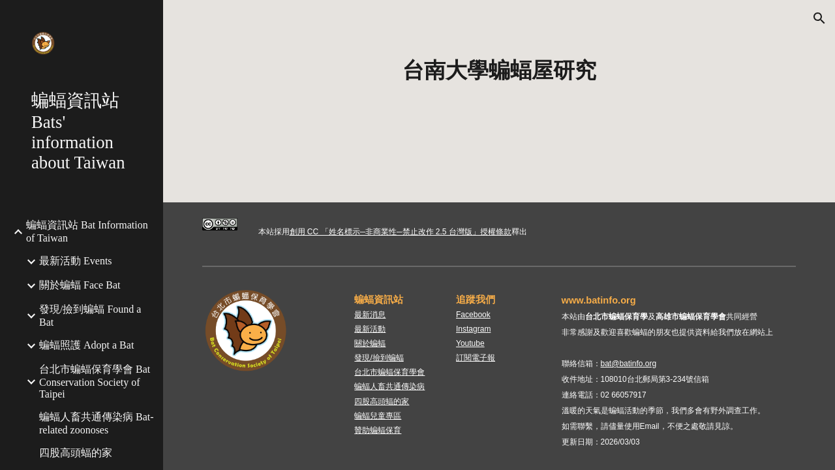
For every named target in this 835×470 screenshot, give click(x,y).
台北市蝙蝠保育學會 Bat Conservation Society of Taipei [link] (94, 382)
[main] (499, 70)
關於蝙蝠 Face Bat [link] (79, 284)
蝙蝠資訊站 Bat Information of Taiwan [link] (87, 231)
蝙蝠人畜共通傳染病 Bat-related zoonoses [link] (96, 423)
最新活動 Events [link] (75, 260)
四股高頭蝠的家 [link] (75, 452)
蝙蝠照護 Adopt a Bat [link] (86, 345)
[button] (819, 18)
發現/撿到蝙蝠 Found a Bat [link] (90, 316)
